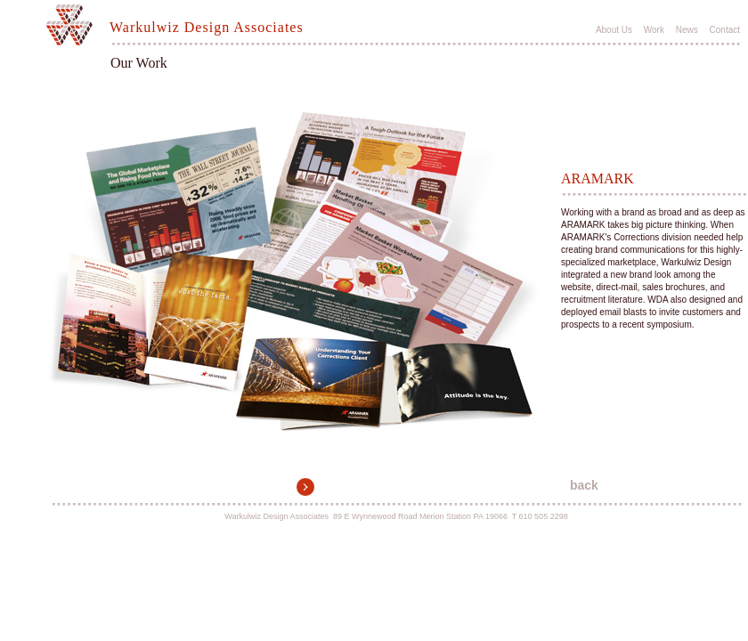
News (687, 30)
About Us (614, 30)
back (584, 485)
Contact (725, 30)
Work (654, 30)
